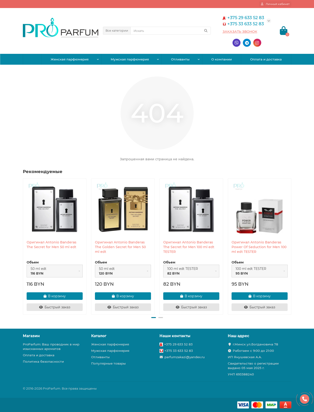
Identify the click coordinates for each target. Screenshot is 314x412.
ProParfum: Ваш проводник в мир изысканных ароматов (51, 346)
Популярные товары (108, 363)
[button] (153, 317)
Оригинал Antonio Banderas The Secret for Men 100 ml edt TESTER (188, 247)
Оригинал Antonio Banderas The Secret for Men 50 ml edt (51, 244)
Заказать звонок (240, 32)
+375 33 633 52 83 (178, 351)
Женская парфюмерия (70, 59)
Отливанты (180, 59)
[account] (275, 4)
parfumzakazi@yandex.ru (184, 357)
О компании (221, 59)
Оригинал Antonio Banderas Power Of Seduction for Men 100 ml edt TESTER (259, 247)
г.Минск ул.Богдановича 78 (255, 344)
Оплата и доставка (266, 59)
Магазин (31, 336)
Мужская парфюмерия (130, 59)
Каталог (98, 336)
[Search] (170, 31)
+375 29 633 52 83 (178, 344)
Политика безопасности (43, 361)
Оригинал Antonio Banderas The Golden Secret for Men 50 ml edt (120, 247)
